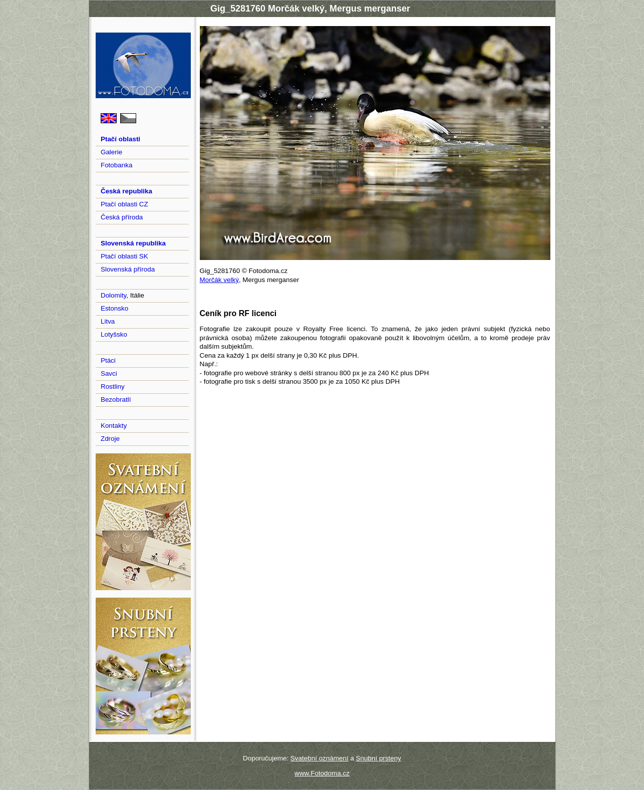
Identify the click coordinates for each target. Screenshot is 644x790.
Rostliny (113, 386)
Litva (108, 321)
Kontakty (114, 425)
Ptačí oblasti (120, 139)
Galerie (111, 152)
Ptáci (108, 360)
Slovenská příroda (128, 269)
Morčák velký (219, 280)
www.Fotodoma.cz (322, 773)
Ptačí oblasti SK (124, 256)
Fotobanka (117, 165)
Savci (109, 373)
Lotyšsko (114, 334)
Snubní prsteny (378, 758)
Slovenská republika (133, 243)
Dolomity (113, 295)
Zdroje (110, 438)
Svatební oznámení (319, 758)
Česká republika (126, 191)
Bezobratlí (116, 399)
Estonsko (114, 308)
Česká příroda (122, 217)
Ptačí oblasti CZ (124, 204)
